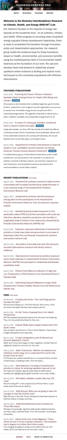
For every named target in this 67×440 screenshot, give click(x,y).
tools (28, 437)
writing (49, 13)
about (16, 13)
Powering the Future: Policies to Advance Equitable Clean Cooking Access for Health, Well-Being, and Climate (30, 97)
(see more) (32, 178)
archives (19, 437)
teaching (39, 13)
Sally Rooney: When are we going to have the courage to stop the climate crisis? (30, 392)
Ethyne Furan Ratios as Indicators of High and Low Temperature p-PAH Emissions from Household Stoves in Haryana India (31, 274)
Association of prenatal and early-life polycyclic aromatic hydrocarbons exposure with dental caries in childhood (31, 247)
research (27, 13)
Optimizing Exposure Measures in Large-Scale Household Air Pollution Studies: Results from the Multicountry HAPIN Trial (32, 285)
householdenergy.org (33, 5)
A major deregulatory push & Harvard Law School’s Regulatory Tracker (28, 338)
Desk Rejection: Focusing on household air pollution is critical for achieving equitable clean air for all (29, 366)
